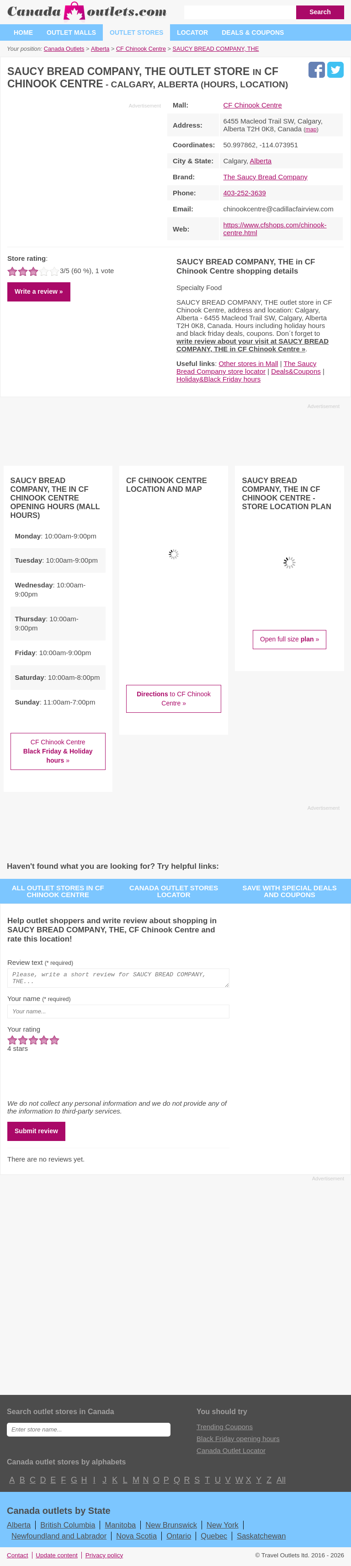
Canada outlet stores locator (173, 891)
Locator (192, 32)
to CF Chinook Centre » (174, 698)
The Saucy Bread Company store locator (246, 367)
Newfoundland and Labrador (58, 1538)
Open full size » (289, 639)
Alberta (261, 161)
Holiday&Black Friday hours (218, 379)
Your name (39, 1001)
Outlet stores (136, 32)
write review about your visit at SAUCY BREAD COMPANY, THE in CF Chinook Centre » (252, 345)
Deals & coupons (253, 32)
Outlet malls (71, 32)
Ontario (178, 1538)
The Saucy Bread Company (265, 177)
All (281, 1482)
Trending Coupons (225, 1429)
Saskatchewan (261, 1538)
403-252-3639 (244, 193)
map (310, 129)
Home (23, 32)
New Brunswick (171, 1527)
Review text (40, 962)
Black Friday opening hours (238, 1441)
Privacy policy (104, 1558)
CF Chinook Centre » (58, 751)
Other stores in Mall (248, 363)
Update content (57, 1558)
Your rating (23, 1032)
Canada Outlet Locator (231, 1453)
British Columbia (67, 1527)
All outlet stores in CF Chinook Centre (58, 891)
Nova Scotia (136, 1538)
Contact (17, 1558)
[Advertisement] (84, 173)
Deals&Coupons (295, 371)
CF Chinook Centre (252, 105)
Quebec (214, 1538)
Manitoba (120, 1527)
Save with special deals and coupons (290, 891)
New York (223, 1527)
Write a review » (39, 291)
